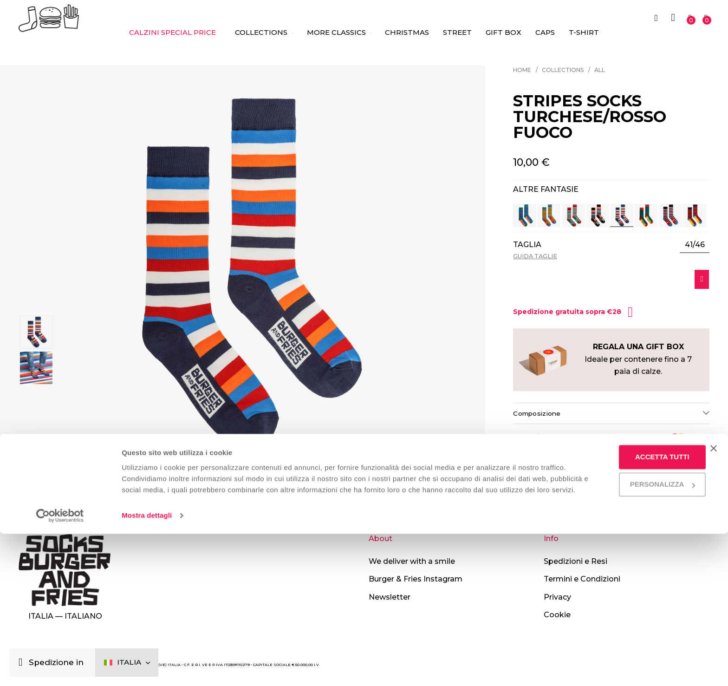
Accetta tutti (633, 598)
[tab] (611, 416)
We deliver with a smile (412, 561)
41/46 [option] (695, 245)
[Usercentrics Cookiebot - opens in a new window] (60, 668)
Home (522, 69)
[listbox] (695, 245)
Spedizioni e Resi (575, 561)
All (599, 69)
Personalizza (633, 625)
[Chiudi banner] (713, 589)
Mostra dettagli (147, 668)
